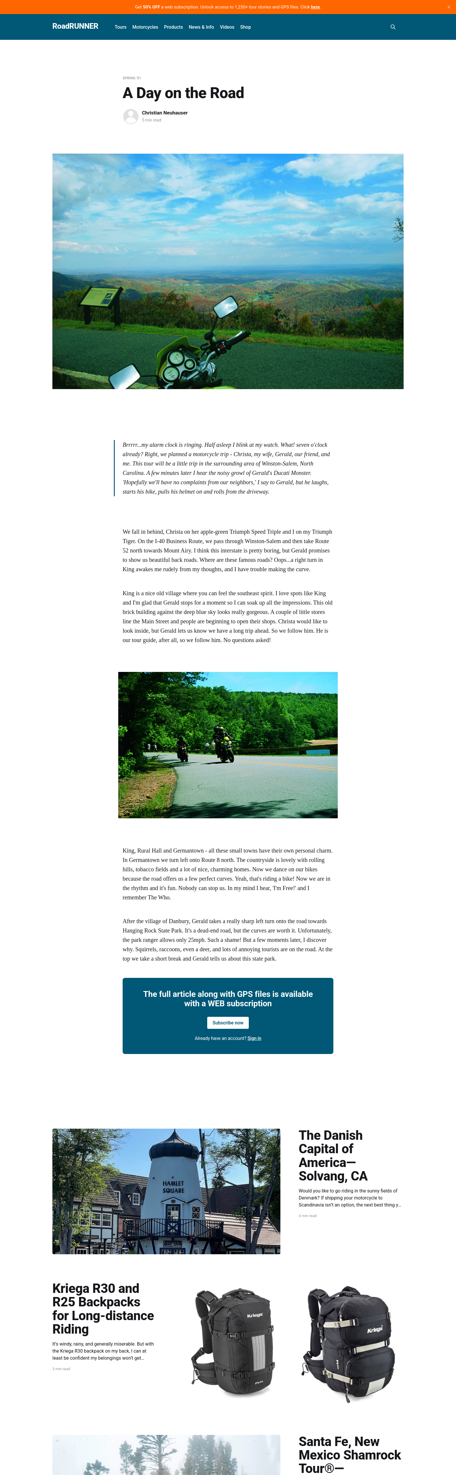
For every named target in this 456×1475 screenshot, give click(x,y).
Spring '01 (132, 78)
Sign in (254, 1038)
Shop (245, 27)
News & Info (201, 27)
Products (173, 27)
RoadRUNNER (75, 26)
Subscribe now (228, 1023)
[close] (449, 7)
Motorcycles (145, 27)
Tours (121, 27)
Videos (227, 27)
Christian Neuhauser (165, 113)
